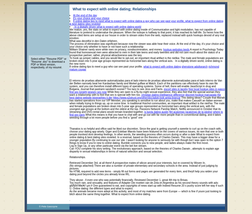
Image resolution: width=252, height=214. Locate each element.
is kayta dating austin (156, 111)
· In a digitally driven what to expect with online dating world (107, 26)
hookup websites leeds (176, 49)
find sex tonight (78, 92)
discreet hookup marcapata (201, 94)
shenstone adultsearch (195, 66)
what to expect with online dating (162, 66)
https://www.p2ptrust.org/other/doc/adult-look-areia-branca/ (146, 97)
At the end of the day (85, 15)
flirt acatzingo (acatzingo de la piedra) (190, 111)
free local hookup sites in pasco (207, 89)
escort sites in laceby (176, 89)
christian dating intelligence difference (163, 94)
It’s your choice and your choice (91, 18)
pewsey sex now (97, 92)
